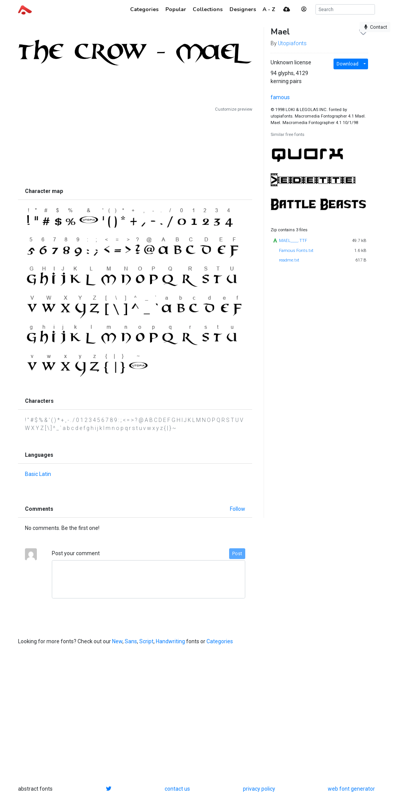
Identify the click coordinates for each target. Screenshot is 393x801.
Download (347, 64)
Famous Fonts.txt (296, 250)
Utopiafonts (292, 43)
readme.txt (289, 260)
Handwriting (170, 641)
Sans (131, 641)
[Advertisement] (135, 148)
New (117, 641)
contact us (177, 789)
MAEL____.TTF (293, 240)
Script (146, 641)
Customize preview (233, 109)
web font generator (351, 789)
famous (280, 97)
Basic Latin (38, 474)
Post (237, 553)
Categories (219, 641)
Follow (237, 509)
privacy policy (259, 789)
